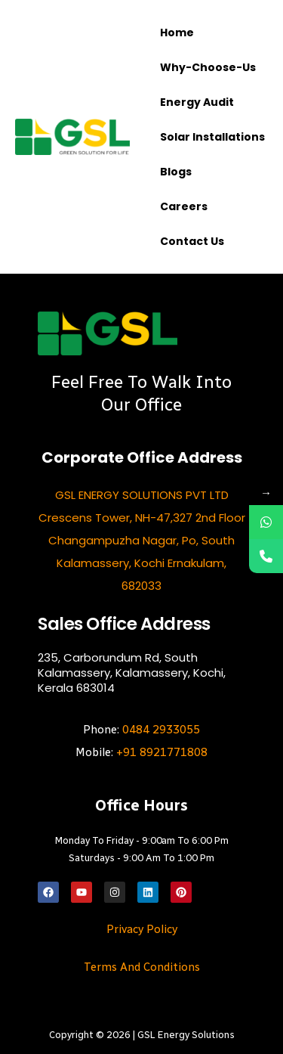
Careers (184, 206)
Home (177, 32)
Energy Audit (197, 102)
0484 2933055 (161, 729)
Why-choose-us (208, 67)
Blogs (176, 171)
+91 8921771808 (162, 752)
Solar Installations (212, 136)
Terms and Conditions (142, 967)
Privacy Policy (141, 929)
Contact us (192, 241)
